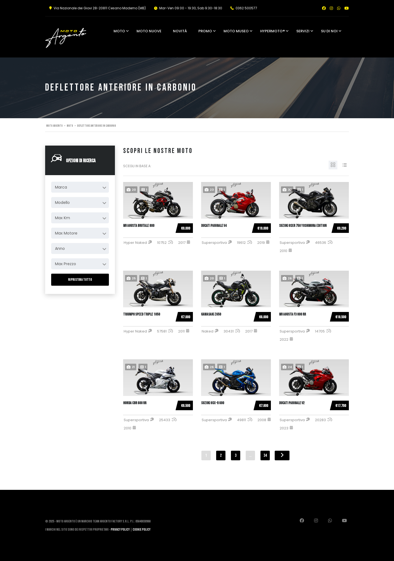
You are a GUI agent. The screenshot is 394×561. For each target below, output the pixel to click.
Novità (180, 31)
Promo (205, 31)
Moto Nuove (149, 31)
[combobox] (80, 187)
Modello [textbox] (62, 202)
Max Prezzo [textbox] (65, 264)
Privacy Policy (120, 529)
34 (265, 455)
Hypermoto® (272, 31)
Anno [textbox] (60, 248)
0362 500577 (246, 8)
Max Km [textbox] (62, 218)
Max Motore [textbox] (66, 233)
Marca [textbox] (61, 187)
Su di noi (329, 31)
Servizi (302, 31)
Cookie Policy (141, 529)
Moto (119, 31)
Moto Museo (236, 31)
